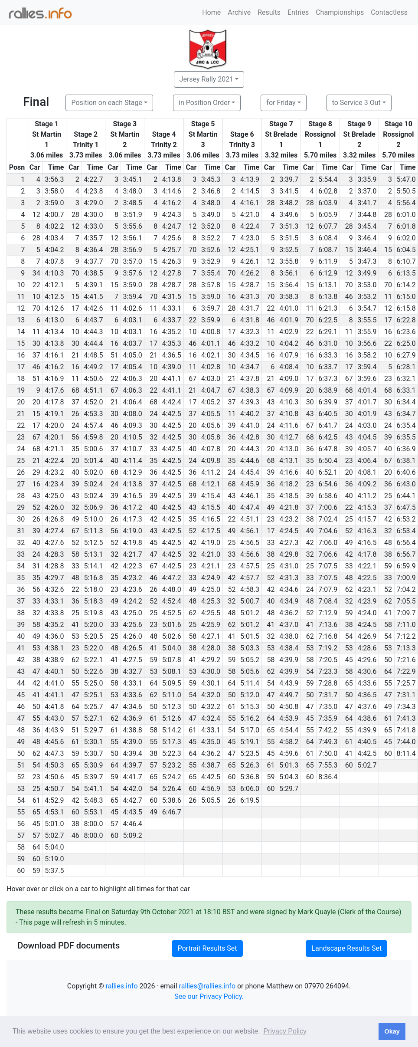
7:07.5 (327, 566)
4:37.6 (366, 706)
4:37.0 (288, 624)
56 (75, 437)
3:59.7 (210, 308)
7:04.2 (406, 589)
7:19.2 (327, 648)
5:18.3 (93, 601)
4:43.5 (132, 812)
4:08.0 (132, 414)
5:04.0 (171, 648)
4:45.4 (249, 472)
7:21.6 (406, 660)
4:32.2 (210, 706)
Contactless (389, 12)
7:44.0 (406, 742)
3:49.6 (288, 214)
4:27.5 (132, 660)
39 (231, 425)
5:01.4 (93, 460)
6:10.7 (406, 261)
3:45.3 (210, 179)
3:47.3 (366, 261)
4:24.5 (288, 531)
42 (153, 519)
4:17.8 (54, 402)
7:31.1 (406, 695)
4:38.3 (249, 390)
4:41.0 (249, 425)
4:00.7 (54, 214)
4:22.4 (249, 226)
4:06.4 (132, 402)
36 (231, 437)
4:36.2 (288, 613)
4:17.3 (132, 519)
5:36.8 (249, 777)
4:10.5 (132, 437)
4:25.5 (210, 613)
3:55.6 (132, 226)
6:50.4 (327, 460)
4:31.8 (249, 320)
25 (388, 496)
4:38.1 (54, 648)
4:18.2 (288, 484)
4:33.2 (249, 343)
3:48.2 (288, 203)
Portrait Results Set (207, 948)
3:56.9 (132, 250)
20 (153, 378)
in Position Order (204, 102)
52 (36, 507)
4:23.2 (54, 472)
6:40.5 (327, 414)
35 (75, 449)
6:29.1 (327, 332)
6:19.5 (249, 800)
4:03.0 (210, 378)
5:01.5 (249, 636)
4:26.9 (366, 636)
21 (75, 355)
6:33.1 (406, 390)
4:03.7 (132, 343)
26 (75, 414)
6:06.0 (249, 788)
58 (75, 554)
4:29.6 (366, 660)
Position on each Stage (106, 102)
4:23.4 (54, 484)
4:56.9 (210, 788)
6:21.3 (327, 308)
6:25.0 (406, 343)
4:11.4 (132, 460)
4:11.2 (210, 472)
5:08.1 (171, 671)
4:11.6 (288, 425)
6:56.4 (406, 542)
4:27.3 (288, 542)
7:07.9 (327, 589)
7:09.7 (406, 613)
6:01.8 (406, 226)
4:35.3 (171, 343)
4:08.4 (288, 367)
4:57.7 (249, 578)
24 (153, 414)
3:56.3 (54, 179)
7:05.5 (406, 601)
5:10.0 (93, 519)
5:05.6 (249, 671)
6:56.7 (406, 554)
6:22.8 (406, 320)
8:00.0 (93, 824)
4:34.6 (288, 589)
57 (75, 718)
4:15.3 (366, 507)
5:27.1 (93, 718)
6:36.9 (406, 449)
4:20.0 (54, 425)
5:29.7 (93, 730)
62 (349, 589)
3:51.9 (132, 214)
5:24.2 (171, 777)
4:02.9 (288, 332)
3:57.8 (210, 285)
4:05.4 (132, 367)
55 (75, 683)
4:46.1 (249, 496)
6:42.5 (327, 437)
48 (388, 542)
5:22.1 (93, 660)
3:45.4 (366, 226)
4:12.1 (54, 285)
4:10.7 (132, 449)
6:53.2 (406, 519)
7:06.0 (327, 542)
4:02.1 (210, 355)
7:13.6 (327, 624)
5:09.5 (171, 683)
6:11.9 (327, 261)
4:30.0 (93, 214)
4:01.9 (288, 320)
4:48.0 (171, 589)
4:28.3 (54, 554)
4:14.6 (171, 191)
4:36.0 (54, 636)
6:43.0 (406, 484)
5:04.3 (288, 777)
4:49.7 (288, 695)
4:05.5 (210, 414)
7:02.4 (327, 519)
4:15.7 (366, 519)
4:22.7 (93, 179)
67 (192, 378)
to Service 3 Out (356, 102)
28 (271, 203)
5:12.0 (249, 695)
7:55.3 (327, 765)
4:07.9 (288, 355)
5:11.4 (249, 683)
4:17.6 (54, 390)
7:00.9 (406, 578)
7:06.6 (327, 554)
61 (231, 706)
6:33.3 (327, 355)
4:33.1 (171, 308)
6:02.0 (406, 238)
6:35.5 (406, 437)
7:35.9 (327, 718)
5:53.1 (93, 812)
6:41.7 (327, 425)
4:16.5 (132, 496)
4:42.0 (132, 788)
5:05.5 (210, 800)
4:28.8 (54, 566)
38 (310, 519)
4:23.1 (366, 589)
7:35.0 (327, 706)
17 (75, 308)
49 (271, 507)
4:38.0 (288, 636)
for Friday (280, 102)
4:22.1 (366, 566)
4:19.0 (132, 531)
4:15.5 (210, 507)
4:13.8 (171, 179)
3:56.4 (288, 285)
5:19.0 (54, 859)
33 (153, 449)
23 (388, 378)
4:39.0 (171, 367)
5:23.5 (249, 753)
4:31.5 (171, 296)
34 (36, 273)
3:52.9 (210, 261)
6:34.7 (406, 414)
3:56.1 (132, 238)
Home (211, 12)
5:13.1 (93, 554)
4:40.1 (54, 671)
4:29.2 (210, 660)
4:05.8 (210, 437)
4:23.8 (93, 191)
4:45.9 (249, 484)
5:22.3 (171, 753)
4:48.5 (93, 355)
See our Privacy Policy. (209, 996)
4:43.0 (54, 718)
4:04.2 (54, 250)
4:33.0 (93, 226)
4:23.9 (366, 601)
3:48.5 (132, 203)
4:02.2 (54, 226)
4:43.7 (93, 320)
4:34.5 (249, 355)
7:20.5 (327, 660)
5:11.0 (171, 695)
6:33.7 (327, 367)
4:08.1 (366, 472)
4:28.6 (366, 648)
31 (36, 566)
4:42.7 (132, 800)
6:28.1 (406, 367)
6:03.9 (327, 203)
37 (36, 355)
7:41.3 (406, 718)
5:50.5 (406, 191)
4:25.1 (249, 250)
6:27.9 (406, 355)
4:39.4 (132, 753)
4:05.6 (210, 425)
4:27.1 (210, 636)
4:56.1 (249, 531)
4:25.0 (54, 496)
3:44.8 (366, 214)
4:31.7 (249, 308)
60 (388, 753)
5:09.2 (132, 835)
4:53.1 (54, 812)
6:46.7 (171, 812)
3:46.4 (366, 238)
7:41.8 (406, 730)
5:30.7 (93, 753)
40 (192, 449)
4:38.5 (93, 273)
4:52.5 (171, 613)
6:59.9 (406, 566)
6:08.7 (327, 250)
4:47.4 (249, 507)
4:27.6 (54, 542)
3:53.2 (366, 296)
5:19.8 (93, 613)
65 (349, 683)
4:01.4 (366, 390)
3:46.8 (210, 191)
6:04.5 (406, 250)
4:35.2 (171, 332)
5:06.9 (93, 507)
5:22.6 (93, 671)
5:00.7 (249, 601)
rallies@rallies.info (207, 986)
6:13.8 (327, 296)
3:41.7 (366, 203)
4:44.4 (93, 343)
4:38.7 (210, 765)
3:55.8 (288, 261)
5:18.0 (93, 589)
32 (153, 437)
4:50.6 (93, 378)
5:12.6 (171, 718)
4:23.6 (132, 589)
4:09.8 (210, 460)
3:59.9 (210, 320)
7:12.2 (406, 636)
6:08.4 (327, 238)
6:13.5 (406, 273)
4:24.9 (210, 578)
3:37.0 (366, 191)
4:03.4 (54, 238)
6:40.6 (406, 472)
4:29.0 (93, 203)
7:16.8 (327, 636)
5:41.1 (93, 788)
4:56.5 (249, 542)
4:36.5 (171, 355)
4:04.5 (366, 437)
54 (349, 636)
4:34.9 (288, 601)
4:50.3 (54, 765)
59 (388, 566)
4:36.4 (93, 250)
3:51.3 (288, 226)
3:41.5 (288, 191)
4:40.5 (366, 742)
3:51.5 (288, 238)
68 (75, 390)
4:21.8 (288, 507)
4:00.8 (210, 332)
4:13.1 (288, 460)
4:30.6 (366, 671)
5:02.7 (366, 765)
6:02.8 (327, 191)
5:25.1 (93, 695)
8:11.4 (406, 753)
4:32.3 (249, 332)
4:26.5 (132, 648)
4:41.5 (93, 296)
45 (153, 542)
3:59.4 (132, 296)
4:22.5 (366, 578)
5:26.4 (171, 788)
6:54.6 (327, 484)
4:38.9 (54, 660)
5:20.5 (93, 636)
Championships (340, 12)
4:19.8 (132, 542)
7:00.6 (327, 507)
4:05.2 (210, 402)
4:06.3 (132, 378)
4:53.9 (288, 718)
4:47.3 (54, 753)
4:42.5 (171, 414)
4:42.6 (93, 308)
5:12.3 (171, 706)
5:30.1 (93, 742)
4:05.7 (366, 449)
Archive (239, 12)
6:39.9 (327, 402)
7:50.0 (327, 753)
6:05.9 (327, 214)
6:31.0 (327, 343)
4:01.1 (210, 343)
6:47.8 (327, 449)
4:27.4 (54, 531)
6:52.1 (327, 472)
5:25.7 (93, 706)
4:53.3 (93, 414)
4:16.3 (366, 531)
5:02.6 (171, 636)
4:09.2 (366, 484)
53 (75, 636)
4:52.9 (54, 800)
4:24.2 (132, 601)
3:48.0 (132, 191)
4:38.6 (366, 718)
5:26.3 (249, 765)
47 (153, 554)
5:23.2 (171, 765)
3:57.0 (132, 261)
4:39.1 (93, 285)
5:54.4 (327, 179)
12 (36, 214)
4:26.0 (54, 507)
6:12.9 (327, 273)
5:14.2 (171, 730)
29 (36, 472)
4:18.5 (288, 496)
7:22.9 (406, 671)
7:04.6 (327, 531)
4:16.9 (54, 378)
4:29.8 (288, 554)
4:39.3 (249, 402)
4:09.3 (132, 425)
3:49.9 (366, 273)
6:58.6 (327, 496)
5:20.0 (93, 624)
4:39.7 (132, 765)
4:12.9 (132, 472)
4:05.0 (132, 355)
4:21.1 (54, 449)
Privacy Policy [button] (285, 1031)
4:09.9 (288, 390)
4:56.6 (249, 554)
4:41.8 (54, 706)
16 (231, 296)
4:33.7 (171, 320)
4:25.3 (210, 601)
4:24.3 (171, 214)
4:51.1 (93, 390)
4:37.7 (93, 261)
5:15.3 (249, 706)
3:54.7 (366, 308)
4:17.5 (210, 531)
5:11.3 (93, 531)
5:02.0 (93, 472)
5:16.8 (93, 578)
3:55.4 (210, 273)
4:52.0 (93, 402)
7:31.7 (327, 695)
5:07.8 (171, 660)
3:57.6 (132, 273)
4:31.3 (249, 296)
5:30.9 (93, 765)
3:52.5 (288, 250)
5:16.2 (249, 718)
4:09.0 (288, 378)
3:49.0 (210, 214)
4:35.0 (210, 742)
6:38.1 (406, 460)
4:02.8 (210, 367)
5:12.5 (93, 542)
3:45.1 (132, 179)
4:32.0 (210, 695)
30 (36, 343)
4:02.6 (132, 308)
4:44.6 (249, 460)
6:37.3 (327, 378)
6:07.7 (327, 226)
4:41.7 (132, 777)
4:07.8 (54, 261)
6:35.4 (406, 425)
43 (271, 402)
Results (269, 12)
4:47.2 (171, 578)
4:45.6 (54, 742)
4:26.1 (249, 261)
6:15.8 (406, 308)
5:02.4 (93, 484)
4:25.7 (171, 250)
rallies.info (122, 986)
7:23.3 (327, 671)
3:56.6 (366, 343)
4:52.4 (171, 601)
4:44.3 (93, 332)
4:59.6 (288, 753)
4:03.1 (132, 320)
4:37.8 (249, 378)
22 (36, 285)
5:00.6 (93, 449)
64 (388, 671)
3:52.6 (210, 250)
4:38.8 (132, 730)
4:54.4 (288, 730)
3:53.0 (366, 285)
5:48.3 (93, 800)
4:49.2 (93, 367)
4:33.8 (54, 613)
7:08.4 (327, 601)
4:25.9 (210, 624)
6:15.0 (406, 296)
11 (388, 296)
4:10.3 (54, 273)
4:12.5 (54, 296)
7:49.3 (327, 742)
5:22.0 (93, 648)
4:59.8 (93, 437)
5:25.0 (93, 683)
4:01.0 (288, 308)
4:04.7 (210, 390)
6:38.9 (327, 390)
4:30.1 (210, 683)
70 (192, 250)
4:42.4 (171, 402)
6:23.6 (406, 332)
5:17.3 (171, 742)
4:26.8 (54, 519)
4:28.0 (210, 648)
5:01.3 (288, 765)
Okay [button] (391, 1031)
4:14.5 (249, 191)
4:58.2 (288, 742)
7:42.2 (327, 730)
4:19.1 (54, 414)
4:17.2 (132, 507)
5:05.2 (249, 660)
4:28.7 (171, 285)
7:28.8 (327, 683)
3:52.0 (210, 226)
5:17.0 (249, 730)
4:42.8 (249, 437)
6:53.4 (406, 531)
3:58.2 (366, 355)
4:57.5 (249, 566)
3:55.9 (366, 332)
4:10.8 (288, 414)
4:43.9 (288, 683)
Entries (298, 12)
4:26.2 (249, 273)
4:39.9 (288, 660)
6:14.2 (406, 285)
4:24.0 (366, 613)
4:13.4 (54, 332)
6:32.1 (406, 378)
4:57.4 (93, 425)
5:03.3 (249, 648)
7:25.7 (406, 683)
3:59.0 (54, 203)
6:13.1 (327, 285)
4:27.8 (171, 273)
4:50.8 (288, 706)
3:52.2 (210, 238)
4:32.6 (54, 589)
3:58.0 (54, 191)
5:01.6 (171, 624)
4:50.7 (54, 788)
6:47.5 (406, 507)
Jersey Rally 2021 (207, 79)
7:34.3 (406, 706)
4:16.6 (288, 472)
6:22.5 (327, 320)
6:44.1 (406, 496)
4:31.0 (288, 566)
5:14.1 (93, 566)
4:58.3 (249, 589)
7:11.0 (406, 624)
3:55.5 (366, 320)
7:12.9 (327, 613)
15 (349, 250)
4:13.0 (54, 320)
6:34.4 (406, 402)
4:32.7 (132, 671)
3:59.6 (366, 378)
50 (388, 660)
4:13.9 (249, 179)
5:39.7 (93, 777)
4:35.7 (93, 238)
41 (388, 613)
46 (349, 296)
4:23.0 (249, 238)
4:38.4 (288, 648)
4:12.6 (54, 308)
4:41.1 (171, 378)
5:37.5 (54, 870)
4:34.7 (249, 367)
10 (36, 296)
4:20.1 (54, 437)
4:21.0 (249, 214)
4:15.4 (210, 496)
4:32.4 (210, 718)
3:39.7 (288, 179)
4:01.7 (366, 402)
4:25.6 (171, 238)
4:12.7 (288, 437)
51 (114, 355)
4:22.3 (132, 566)
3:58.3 (288, 296)
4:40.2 (249, 414)
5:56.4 (406, 203)
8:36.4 (327, 777)
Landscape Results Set (346, 948)
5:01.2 (249, 613)
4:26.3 (171, 261)
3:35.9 (366, 179)
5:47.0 (406, 179)
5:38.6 (171, 800)
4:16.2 (171, 203)
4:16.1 (249, 203)
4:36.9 (132, 718)
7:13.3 (406, 648)
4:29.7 (54, 578)
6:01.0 (406, 214)
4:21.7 (132, 554)
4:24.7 (171, 226)
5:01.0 (54, 824)
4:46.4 (132, 824)
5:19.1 (249, 742)
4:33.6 (366, 683)
